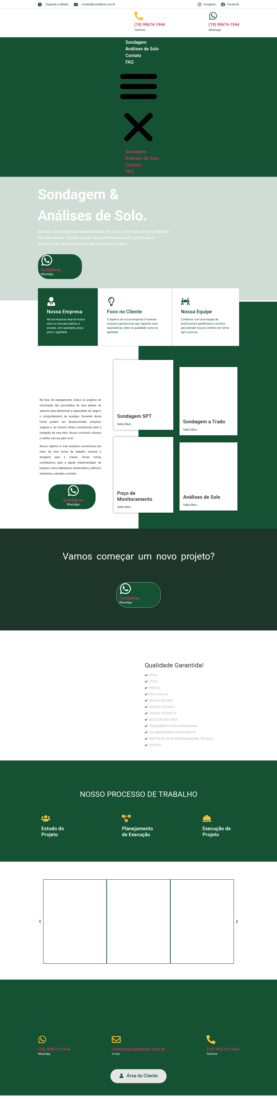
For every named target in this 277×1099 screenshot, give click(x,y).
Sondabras (51, 269)
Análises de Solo (142, 48)
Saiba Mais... (124, 424)
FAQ (129, 62)
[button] (138, 107)
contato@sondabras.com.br (138, 1049)
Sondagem (135, 42)
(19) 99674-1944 (149, 24)
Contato (133, 55)
